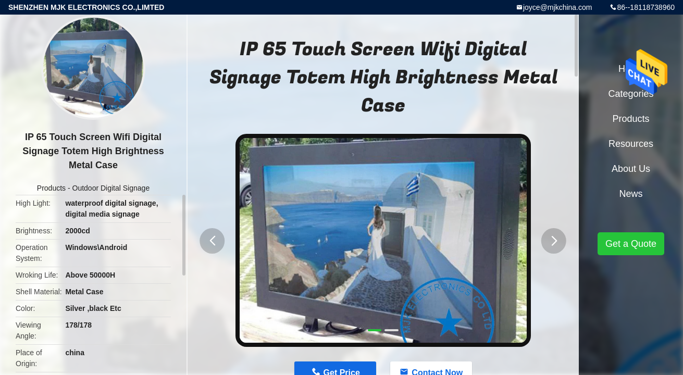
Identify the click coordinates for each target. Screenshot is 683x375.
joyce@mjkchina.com (557, 7)
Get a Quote (630, 244)
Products (51, 188)
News (630, 194)
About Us (631, 169)
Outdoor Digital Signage (111, 188)
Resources (631, 144)
